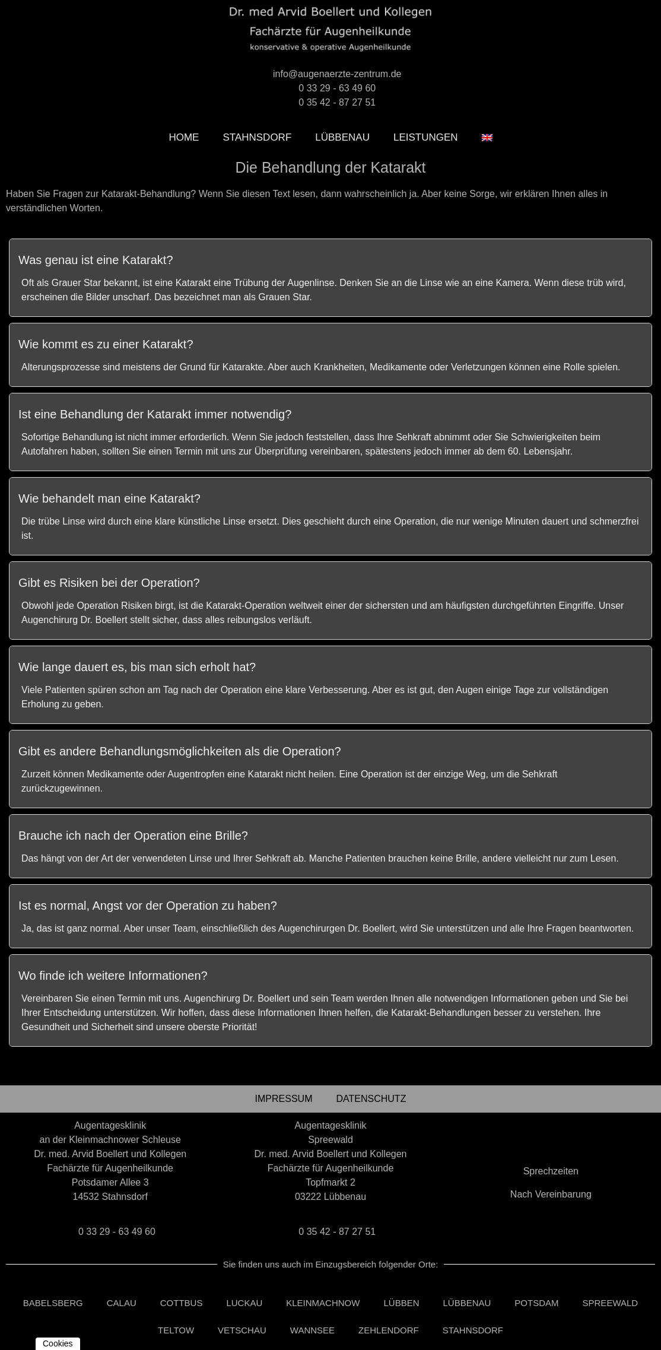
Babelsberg (53, 1303)
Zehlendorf (388, 1330)
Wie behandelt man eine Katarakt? (109, 498)
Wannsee (312, 1330)
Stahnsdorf (257, 137)
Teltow (176, 1330)
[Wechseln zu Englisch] (487, 137)
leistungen (425, 137)
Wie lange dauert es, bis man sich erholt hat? (137, 667)
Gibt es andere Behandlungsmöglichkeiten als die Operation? (179, 751)
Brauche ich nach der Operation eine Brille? (133, 835)
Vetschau (242, 1330)
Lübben (401, 1303)
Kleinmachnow (323, 1303)
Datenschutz (371, 1099)
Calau (121, 1303)
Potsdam (536, 1303)
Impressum (284, 1099)
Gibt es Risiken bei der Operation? (109, 582)
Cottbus (181, 1303)
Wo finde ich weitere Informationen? (113, 975)
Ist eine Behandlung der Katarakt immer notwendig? (154, 414)
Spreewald (610, 1303)
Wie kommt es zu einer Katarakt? (105, 344)
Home (184, 137)
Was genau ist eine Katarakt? (95, 259)
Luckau (244, 1303)
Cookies (58, 1343)
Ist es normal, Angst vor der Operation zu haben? (147, 905)
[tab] (330, 257)
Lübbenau (342, 137)
